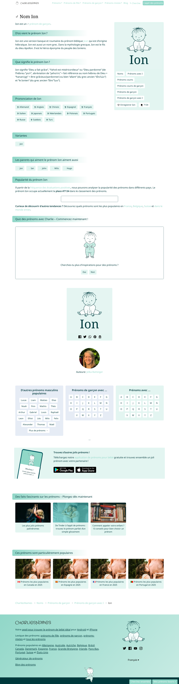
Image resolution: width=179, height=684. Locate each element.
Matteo (43, 467)
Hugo (69, 168)
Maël (51, 492)
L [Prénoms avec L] (145, 470)
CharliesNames (23, 670)
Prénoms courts (125, 79)
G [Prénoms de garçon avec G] (106, 464)
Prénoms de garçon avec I (130, 98)
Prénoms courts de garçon (130, 85)
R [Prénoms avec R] (139, 476)
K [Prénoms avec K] (139, 470)
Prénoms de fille (72, 3)
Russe (21, 119)
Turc (49, 119)
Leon (21, 486)
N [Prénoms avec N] (157, 470)
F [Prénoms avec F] (150, 464)
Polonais (72, 113)
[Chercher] (136, 3)
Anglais (39, 107)
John (44, 168)
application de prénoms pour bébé (94, 525)
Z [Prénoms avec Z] (150, 483)
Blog (126, 3)
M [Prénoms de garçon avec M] (101, 470)
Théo (53, 474)
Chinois (54, 107)
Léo (39, 486)
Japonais (36, 113)
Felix (56, 486)
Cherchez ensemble (140, 681)
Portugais (89, 113)
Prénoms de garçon (92, 3)
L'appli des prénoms (153, 3)
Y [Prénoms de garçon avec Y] (94, 483)
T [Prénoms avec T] (150, 476)
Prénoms (56, 3)
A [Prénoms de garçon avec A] (71, 464)
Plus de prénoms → (38, 498)
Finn (33, 474)
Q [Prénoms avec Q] (133, 476)
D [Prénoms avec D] (139, 464)
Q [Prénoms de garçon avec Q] (83, 476)
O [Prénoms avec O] (121, 476)
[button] (70, 379)
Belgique (138, 273)
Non (93, 339)
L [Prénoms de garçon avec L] (94, 470)
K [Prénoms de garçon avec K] (88, 470)
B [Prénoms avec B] (127, 464)
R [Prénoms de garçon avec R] (88, 476)
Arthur (22, 480)
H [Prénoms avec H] (121, 470)
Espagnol (70, 107)
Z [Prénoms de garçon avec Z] (100, 483)
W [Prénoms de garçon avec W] (83, 483)
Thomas (41, 492)
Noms (120, 73)
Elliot (30, 486)
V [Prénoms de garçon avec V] (77, 483)
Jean (85, 41)
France (128, 273)
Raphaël (55, 480)
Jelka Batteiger (95, 439)
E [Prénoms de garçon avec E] (94, 464)
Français (86, 107)
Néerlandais (54, 113)
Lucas (23, 467)
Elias (54, 467)
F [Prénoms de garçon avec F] (100, 464)
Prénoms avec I (135, 73)
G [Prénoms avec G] (157, 464)
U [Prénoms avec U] (157, 476)
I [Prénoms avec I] (127, 470)
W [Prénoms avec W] (133, 483)
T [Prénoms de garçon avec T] (100, 476)
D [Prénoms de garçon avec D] (89, 464)
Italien (21, 113)
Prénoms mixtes (113, 3)
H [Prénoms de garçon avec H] (71, 470)
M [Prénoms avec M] (151, 470)
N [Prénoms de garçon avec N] (106, 470)
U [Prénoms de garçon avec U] (106, 476)
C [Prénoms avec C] (133, 464)
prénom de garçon (39, 23)
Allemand (23, 107)
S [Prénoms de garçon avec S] (94, 476)
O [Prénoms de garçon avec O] (71, 476)
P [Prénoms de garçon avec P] (77, 476)
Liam (33, 467)
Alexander (28, 492)
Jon (21, 143)
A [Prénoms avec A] (121, 464)
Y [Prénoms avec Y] (145, 483)
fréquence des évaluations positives (50, 187)
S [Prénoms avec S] (145, 476)
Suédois (35, 119)
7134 (144, 104)
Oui (84, 339)
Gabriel (33, 480)
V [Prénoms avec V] (127, 483)
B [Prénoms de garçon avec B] (77, 464)
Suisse (147, 273)
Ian (32, 168)
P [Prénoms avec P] (127, 476)
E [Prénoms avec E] (145, 464)
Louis (43, 480)
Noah (24, 474)
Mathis (43, 474)
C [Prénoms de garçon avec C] (83, 464)
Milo (56, 168)
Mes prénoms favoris (164, 681)
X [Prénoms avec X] (139, 483)
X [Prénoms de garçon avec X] (88, 483)
